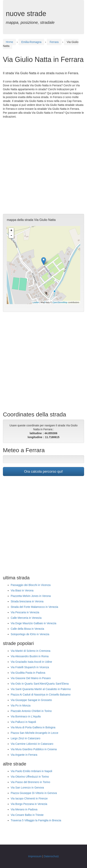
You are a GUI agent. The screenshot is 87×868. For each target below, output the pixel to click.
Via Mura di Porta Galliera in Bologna (33, 727)
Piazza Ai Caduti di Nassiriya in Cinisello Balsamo (40, 694)
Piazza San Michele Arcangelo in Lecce (34, 732)
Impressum (35, 856)
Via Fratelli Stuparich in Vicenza (30, 667)
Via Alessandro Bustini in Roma (30, 656)
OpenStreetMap (60, 302)
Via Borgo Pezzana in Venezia (29, 803)
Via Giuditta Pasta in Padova (28, 672)
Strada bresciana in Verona (27, 601)
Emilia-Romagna (31, 42)
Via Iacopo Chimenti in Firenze (29, 798)
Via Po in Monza (20, 705)
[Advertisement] (43, 166)
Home (9, 42)
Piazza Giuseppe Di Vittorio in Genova (34, 793)
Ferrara (54, 42)
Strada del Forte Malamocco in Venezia (34, 606)
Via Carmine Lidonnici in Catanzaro (32, 743)
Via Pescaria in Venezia (25, 612)
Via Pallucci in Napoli (23, 721)
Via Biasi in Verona (22, 590)
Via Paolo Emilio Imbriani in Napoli (31, 771)
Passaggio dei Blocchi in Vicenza (30, 585)
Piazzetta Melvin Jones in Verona (31, 595)
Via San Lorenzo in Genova (27, 787)
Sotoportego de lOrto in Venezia (30, 634)
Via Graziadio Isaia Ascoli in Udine (31, 661)
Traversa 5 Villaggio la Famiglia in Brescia (36, 820)
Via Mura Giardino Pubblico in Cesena (34, 749)
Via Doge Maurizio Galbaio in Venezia (33, 623)
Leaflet (36, 302)
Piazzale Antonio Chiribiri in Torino (31, 711)
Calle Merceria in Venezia (26, 617)
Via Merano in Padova (24, 809)
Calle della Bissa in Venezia (27, 628)
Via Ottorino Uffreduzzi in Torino (30, 776)
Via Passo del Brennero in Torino (30, 782)
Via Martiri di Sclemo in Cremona (30, 650)
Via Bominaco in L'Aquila (26, 716)
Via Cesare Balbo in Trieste (27, 814)
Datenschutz (51, 856)
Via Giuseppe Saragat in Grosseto (31, 700)
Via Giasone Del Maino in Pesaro (31, 678)
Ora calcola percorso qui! (43, 471)
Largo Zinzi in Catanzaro (25, 738)
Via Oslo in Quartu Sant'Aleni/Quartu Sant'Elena (40, 683)
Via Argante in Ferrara (24, 754)
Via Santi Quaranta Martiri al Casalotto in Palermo (41, 689)
